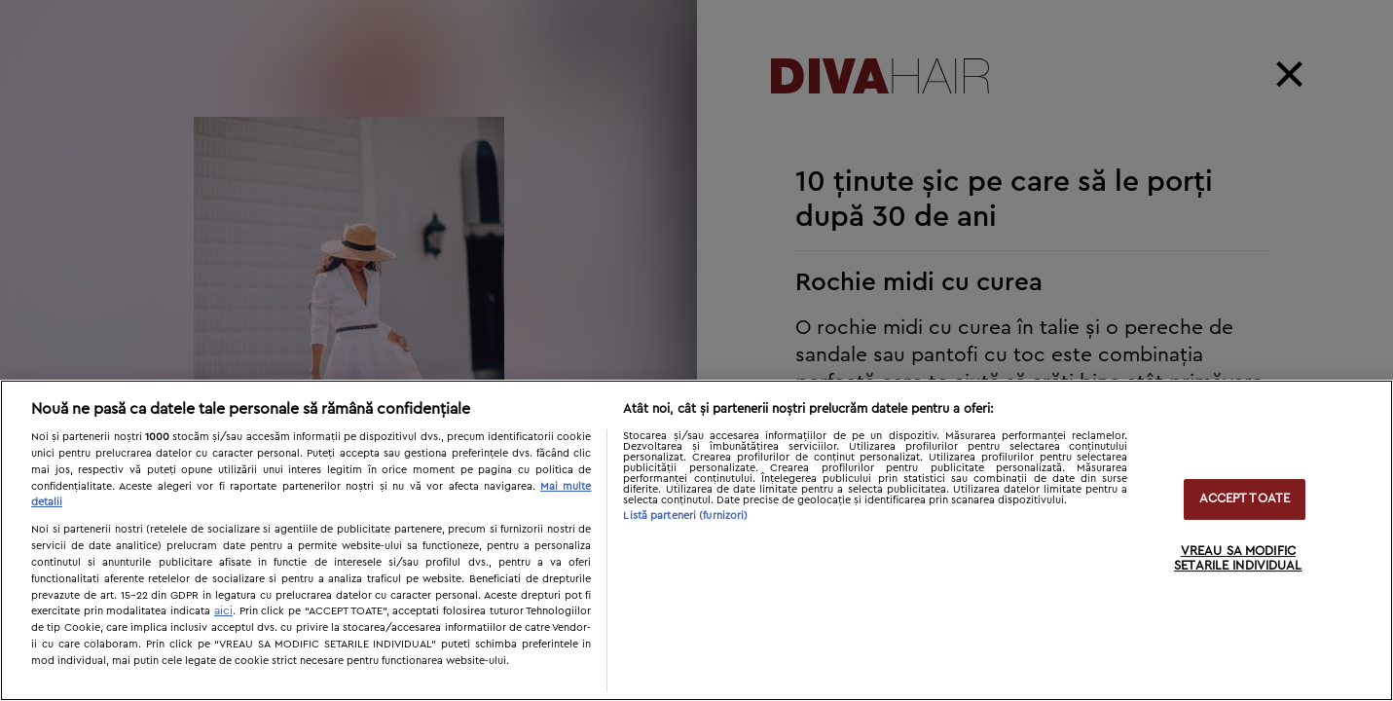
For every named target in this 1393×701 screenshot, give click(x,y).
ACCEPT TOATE (1245, 499)
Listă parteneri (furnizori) (685, 515)
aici (223, 610)
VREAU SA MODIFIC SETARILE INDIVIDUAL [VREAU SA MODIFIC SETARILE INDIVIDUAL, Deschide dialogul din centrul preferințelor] (1237, 559)
